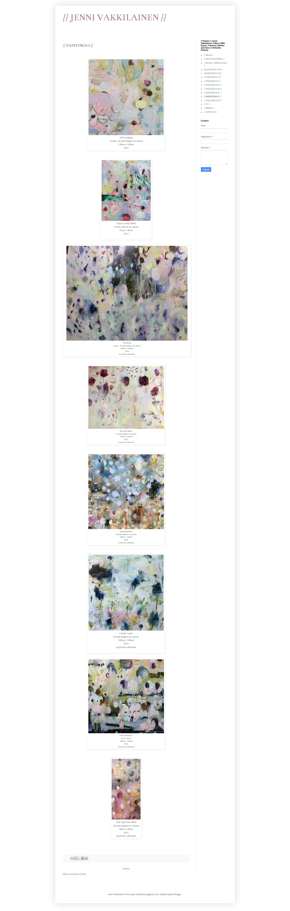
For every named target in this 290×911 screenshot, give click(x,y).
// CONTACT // (211, 112)
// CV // (207, 104)
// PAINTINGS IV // (213, 85)
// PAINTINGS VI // (213, 77)
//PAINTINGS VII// (213, 73)
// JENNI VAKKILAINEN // (114, 17)
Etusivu (126, 868)
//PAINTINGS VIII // (213, 69)
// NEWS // (209, 55)
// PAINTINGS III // (213, 89)
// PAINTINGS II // (212, 92)
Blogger (177, 894)
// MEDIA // (209, 108)
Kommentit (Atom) (77, 874)
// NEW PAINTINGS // (214, 59)
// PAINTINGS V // (212, 81)
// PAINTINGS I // (212, 96)
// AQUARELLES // (213, 100)
